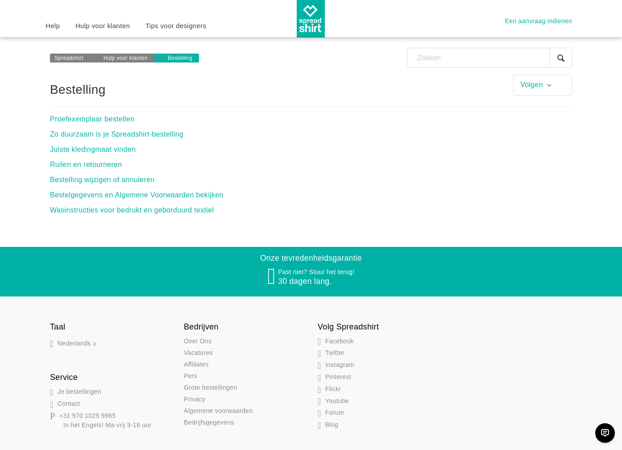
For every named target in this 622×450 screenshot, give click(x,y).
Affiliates (196, 364)
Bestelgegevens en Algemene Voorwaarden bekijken (137, 195)
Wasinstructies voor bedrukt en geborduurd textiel (132, 210)
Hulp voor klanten (102, 25)
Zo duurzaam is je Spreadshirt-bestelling (116, 134)
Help (53, 25)
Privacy (194, 399)
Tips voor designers (175, 25)
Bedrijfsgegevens (209, 422)
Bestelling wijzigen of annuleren (102, 179)
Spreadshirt (68, 58)
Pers (190, 375)
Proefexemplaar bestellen (92, 119)
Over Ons (197, 341)
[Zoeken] (489, 58)
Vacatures (198, 352)
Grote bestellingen (210, 387)
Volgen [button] (531, 84)
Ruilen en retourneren (86, 164)
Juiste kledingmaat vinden (93, 149)
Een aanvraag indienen (538, 21)
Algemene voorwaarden (218, 410)
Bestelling (180, 58)
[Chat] (605, 433)
